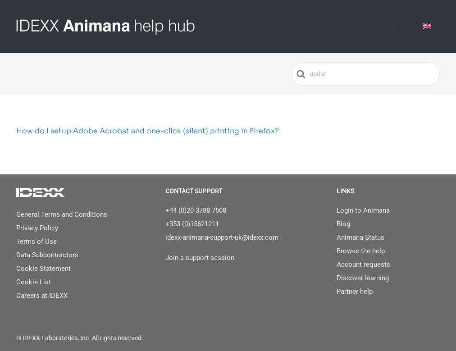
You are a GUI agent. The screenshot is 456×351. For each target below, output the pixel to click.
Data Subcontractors (47, 248)
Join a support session (199, 251)
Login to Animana (363, 204)
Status (404, 23)
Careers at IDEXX (42, 289)
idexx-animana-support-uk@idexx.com (221, 231)
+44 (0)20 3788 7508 (195, 204)
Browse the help (361, 244)
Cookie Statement (43, 262)
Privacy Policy (37, 221)
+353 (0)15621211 (192, 217)
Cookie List (33, 275)
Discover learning (363, 271)
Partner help (355, 285)
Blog (343, 217)
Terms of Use (36, 235)
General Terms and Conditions (61, 208)
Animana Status (360, 231)
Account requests (363, 258)
